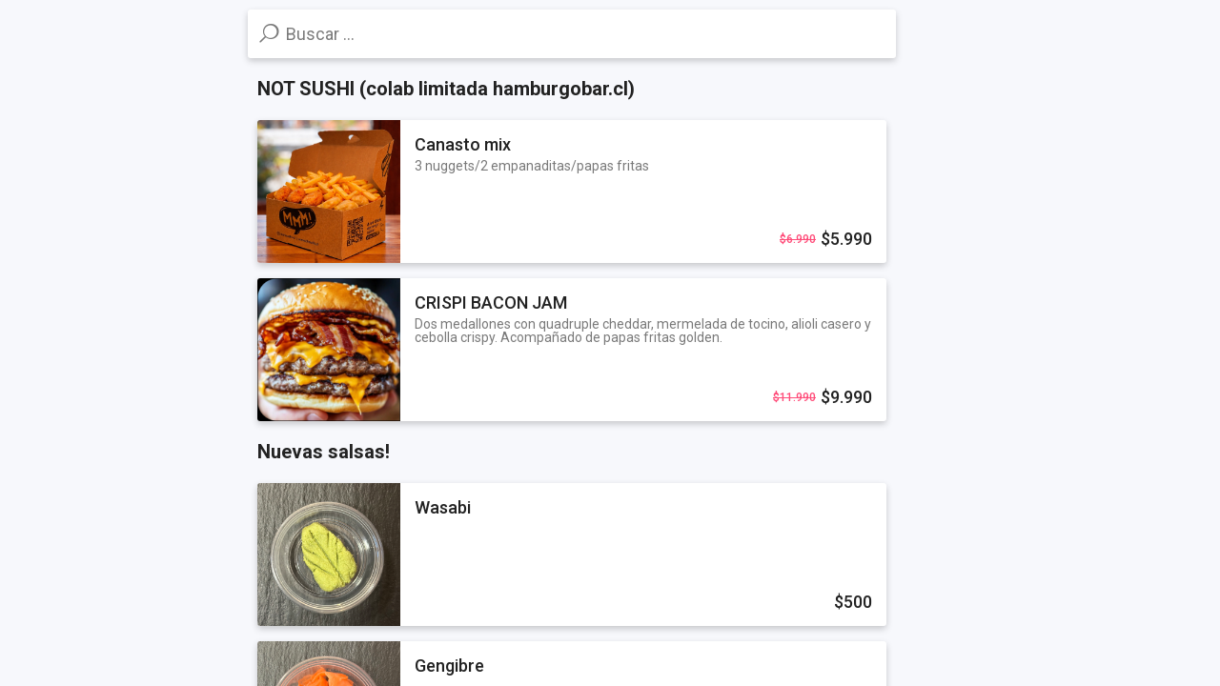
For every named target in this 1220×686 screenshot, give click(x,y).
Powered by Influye (79, 663)
